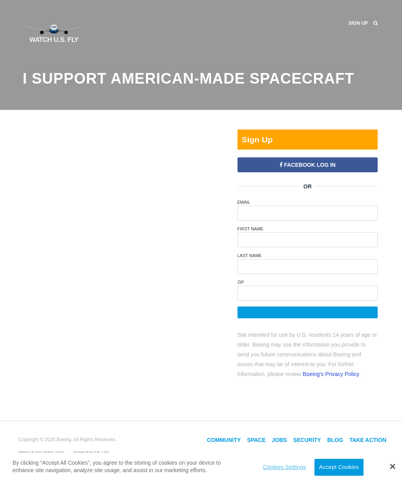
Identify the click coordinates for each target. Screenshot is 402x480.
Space (256, 440)
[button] (392, 466)
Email (244, 202)
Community (224, 440)
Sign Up (358, 23)
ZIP (241, 282)
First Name (250, 228)
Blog (335, 440)
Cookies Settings (284, 467)
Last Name (250, 255)
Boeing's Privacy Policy (331, 374)
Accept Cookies (339, 467)
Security (307, 440)
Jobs (279, 440)
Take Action (367, 440)
